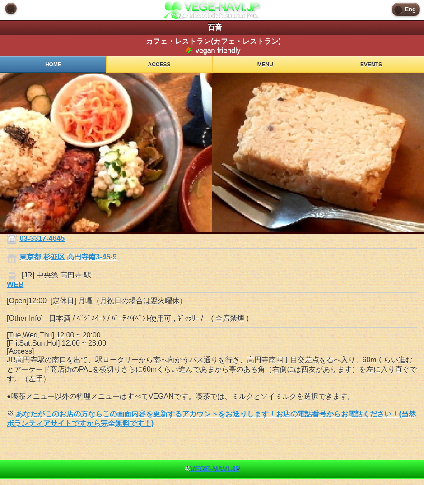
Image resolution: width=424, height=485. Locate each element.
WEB (15, 284)
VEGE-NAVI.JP (215, 468)
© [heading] (212, 468)
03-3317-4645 (42, 238)
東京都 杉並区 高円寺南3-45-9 (67, 257)
